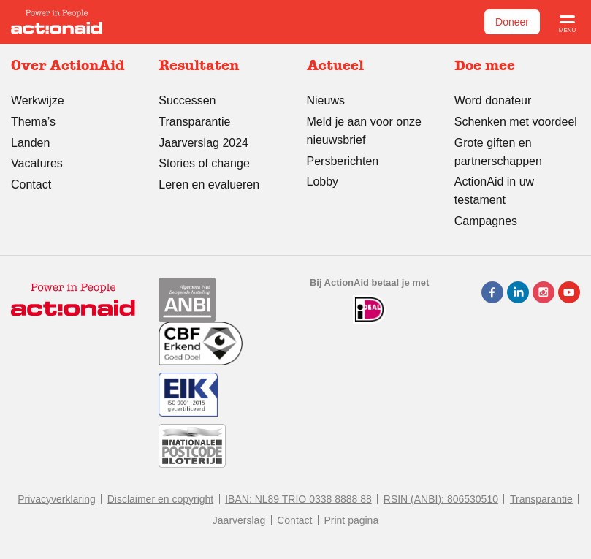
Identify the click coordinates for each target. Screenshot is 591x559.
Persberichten (343, 161)
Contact (31, 184)
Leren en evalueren (209, 184)
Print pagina (351, 520)
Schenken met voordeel (515, 121)
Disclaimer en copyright (160, 499)
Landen (30, 143)
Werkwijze (37, 100)
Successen (187, 100)
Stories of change (204, 163)
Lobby (323, 181)
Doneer (512, 22)
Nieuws (326, 100)
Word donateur (493, 100)
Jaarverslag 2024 (203, 143)
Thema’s (33, 121)
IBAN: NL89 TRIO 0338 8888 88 (298, 499)
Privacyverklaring (57, 499)
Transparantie (194, 121)
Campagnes (485, 221)
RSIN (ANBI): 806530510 (441, 499)
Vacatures (37, 163)
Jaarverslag (239, 520)
